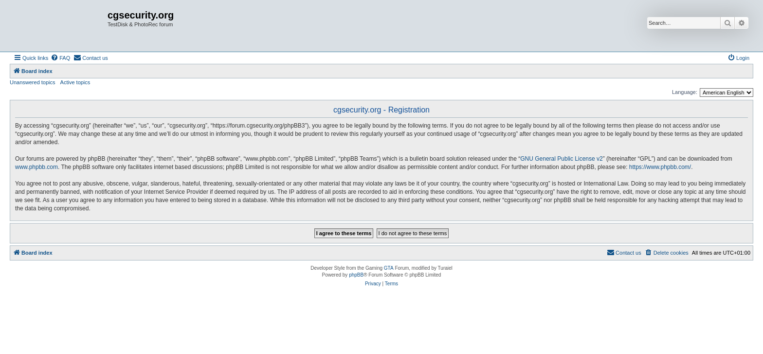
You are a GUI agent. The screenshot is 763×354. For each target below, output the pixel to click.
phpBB (356, 275)
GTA (389, 268)
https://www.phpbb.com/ (660, 167)
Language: (684, 92)
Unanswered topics (32, 82)
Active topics (75, 82)
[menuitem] (60, 58)
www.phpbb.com (36, 167)
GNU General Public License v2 (561, 158)
